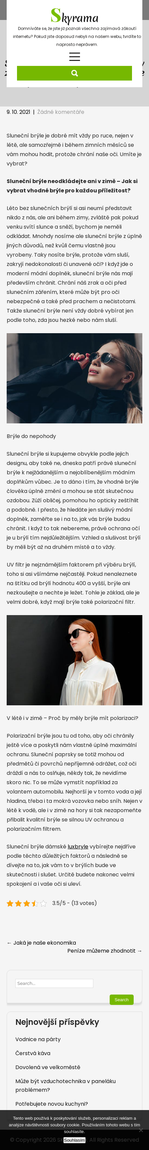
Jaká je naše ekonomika (41, 943)
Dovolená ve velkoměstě (47, 1067)
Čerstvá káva (32, 1053)
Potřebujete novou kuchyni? (51, 1104)
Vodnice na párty (38, 1039)
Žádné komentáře (60, 112)
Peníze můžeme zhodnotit (104, 951)
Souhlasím (74, 1140)
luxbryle (78, 846)
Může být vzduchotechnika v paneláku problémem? (65, 1085)
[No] (140, 1130)
